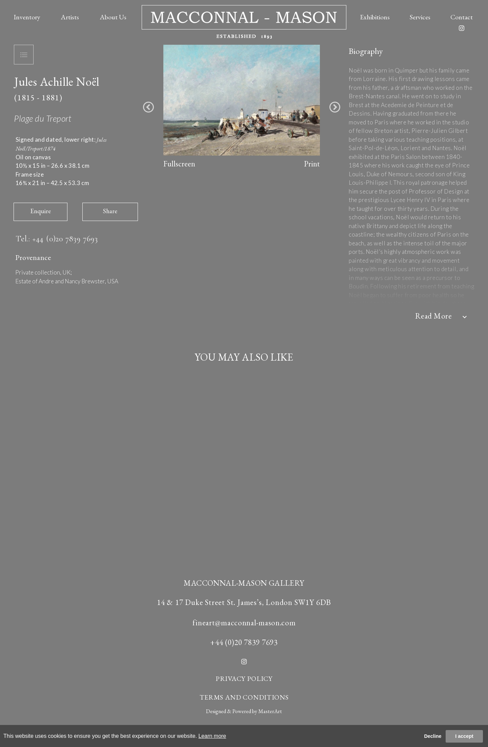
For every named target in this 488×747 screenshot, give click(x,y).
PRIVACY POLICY (244, 678)
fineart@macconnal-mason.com (244, 623)
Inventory (27, 17)
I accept (464, 736)
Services (420, 17)
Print (312, 164)
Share (110, 211)
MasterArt (270, 711)
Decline (432, 736)
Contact (461, 17)
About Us (113, 17)
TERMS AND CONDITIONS (244, 697)
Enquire (40, 211)
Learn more (212, 736)
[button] (148, 107)
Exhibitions (375, 17)
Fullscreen (179, 164)
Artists (70, 17)
